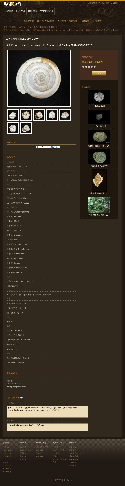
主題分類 (23, 453)
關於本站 (72, 450)
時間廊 (55, 456)
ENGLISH (114, 3)
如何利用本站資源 (76, 453)
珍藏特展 (8, 11)
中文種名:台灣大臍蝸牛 (99, 166)
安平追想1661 (8, 462)
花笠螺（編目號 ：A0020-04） (99, 146)
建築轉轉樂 (7, 456)
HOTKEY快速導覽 (45, 21)
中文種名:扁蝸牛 (99, 106)
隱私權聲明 (73, 459)
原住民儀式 (7, 468)
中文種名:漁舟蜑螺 (99, 126)
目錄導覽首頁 (27, 21)
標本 (116, 30)
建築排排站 (7, 453)
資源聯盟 (97, 21)
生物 (29, 27)
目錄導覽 (20, 11)
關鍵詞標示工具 (58, 450)
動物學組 (54, 30)
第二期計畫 (64, 30)
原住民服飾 (7, 472)
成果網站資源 (46, 11)
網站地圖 (72, 465)
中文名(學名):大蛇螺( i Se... (99, 215)
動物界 (36, 27)
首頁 (89, 3)
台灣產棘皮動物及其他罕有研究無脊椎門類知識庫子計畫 (91, 30)
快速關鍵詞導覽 (25, 450)
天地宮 (5, 459)
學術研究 (39, 453)
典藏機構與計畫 (25, 30)
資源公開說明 (74, 462)
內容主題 (62, 21)
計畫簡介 (72, 447)
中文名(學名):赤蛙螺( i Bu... (99, 193)
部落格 (94, 3)
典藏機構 (73, 21)
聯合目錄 (23, 447)
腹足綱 (54, 27)
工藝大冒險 (7, 465)
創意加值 (39, 456)
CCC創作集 (7, 450)
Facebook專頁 (104, 3)
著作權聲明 (73, 456)
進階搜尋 (85, 21)
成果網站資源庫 (42, 447)
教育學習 (39, 450)
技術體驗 (32, 11)
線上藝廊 (56, 453)
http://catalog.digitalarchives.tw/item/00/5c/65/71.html (47, 427)
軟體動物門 (45, 27)
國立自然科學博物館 (40, 30)
